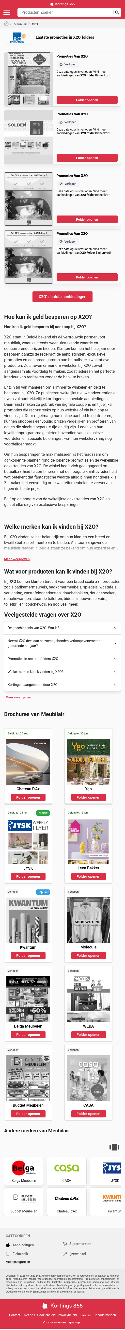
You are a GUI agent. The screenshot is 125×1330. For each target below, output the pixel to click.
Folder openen (87, 100)
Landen (85, 1315)
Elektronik (17, 1254)
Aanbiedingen (20, 1245)
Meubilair (20, 24)
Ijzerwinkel (74, 1254)
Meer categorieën (18, 1262)
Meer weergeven (17, 559)
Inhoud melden (105, 1315)
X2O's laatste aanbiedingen (62, 296)
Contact (14, 1315)
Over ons (28, 1315)
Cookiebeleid (46, 1315)
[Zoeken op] (117, 12)
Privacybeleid (67, 1315)
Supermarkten (76, 1244)
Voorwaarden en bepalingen (62, 1322)
